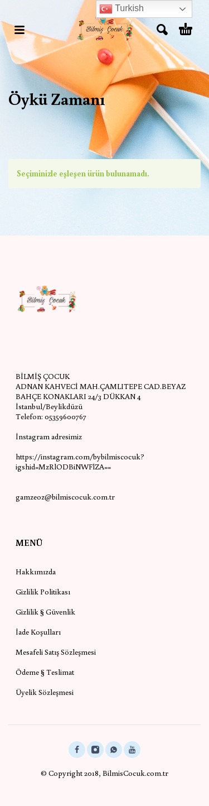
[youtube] (132, 749)
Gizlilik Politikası (43, 592)
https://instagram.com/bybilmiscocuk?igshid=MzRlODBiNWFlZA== (80, 462)
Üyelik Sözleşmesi (45, 692)
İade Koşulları (38, 632)
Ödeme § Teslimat (45, 672)
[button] (19, 30)
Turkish (121, 9)
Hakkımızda (36, 572)
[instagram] (95, 749)
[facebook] (77, 749)
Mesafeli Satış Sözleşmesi (56, 652)
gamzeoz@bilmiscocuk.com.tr (65, 497)
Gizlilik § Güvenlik (45, 612)
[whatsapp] (113, 749)
